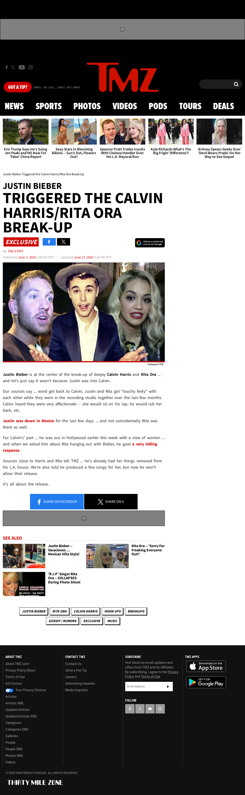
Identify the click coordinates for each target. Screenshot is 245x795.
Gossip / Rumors (62, 621)
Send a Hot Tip (76, 670)
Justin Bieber (33, 611)
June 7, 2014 (27, 257)
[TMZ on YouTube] (150, 708)
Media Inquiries (76, 690)
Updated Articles (17, 710)
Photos (87, 106)
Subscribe (168, 686)
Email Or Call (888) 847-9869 (57, 87)
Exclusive (91, 621)
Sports (49, 106)
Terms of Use (15, 677)
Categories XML (17, 729)
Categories (13, 723)
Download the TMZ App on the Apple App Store (206, 666)
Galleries (11, 736)
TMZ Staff (15, 251)
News (14, 106)
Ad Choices (13, 683)
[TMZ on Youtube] (22, 67)
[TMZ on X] (14, 67)
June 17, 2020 (84, 257)
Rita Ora (59, 611)
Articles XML (14, 703)
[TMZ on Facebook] (7, 67)
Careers (70, 677)
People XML (14, 749)
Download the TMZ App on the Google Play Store (206, 682)
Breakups (136, 611)
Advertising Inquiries (80, 683)
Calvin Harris (85, 611)
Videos (125, 106)
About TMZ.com (17, 664)
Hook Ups (112, 611)
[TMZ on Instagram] (31, 67)
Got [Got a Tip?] (17, 87)
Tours (190, 106)
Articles (11, 696)
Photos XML (14, 756)
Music (112, 621)
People (10, 742)
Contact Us (73, 664)
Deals (223, 106)
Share (56, 502)
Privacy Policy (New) (20, 670)
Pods (158, 106)
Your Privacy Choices (25, 690)
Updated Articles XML (21, 716)
